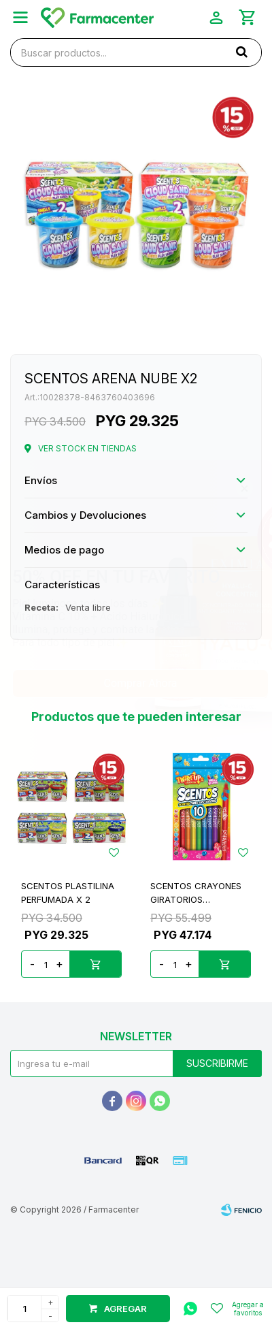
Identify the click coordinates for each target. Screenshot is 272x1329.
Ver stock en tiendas (87, 448)
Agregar (125, 1308)
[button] (241, 51)
